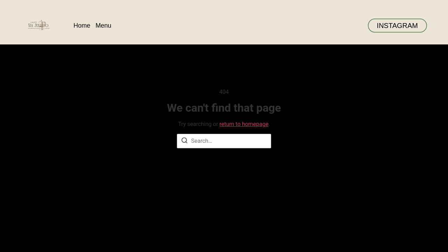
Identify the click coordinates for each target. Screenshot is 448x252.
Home (82, 25)
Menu (103, 25)
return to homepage (243, 124)
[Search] (184, 141)
